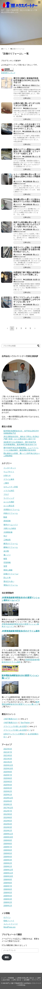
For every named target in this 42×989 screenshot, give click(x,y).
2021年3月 (7, 759)
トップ (3, 978)
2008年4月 (7, 896)
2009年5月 (7, 853)
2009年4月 (7, 857)
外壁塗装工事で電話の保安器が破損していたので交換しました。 (26, 274)
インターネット (9, 468)
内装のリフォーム (10, 513)
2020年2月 (7, 791)
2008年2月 (7, 902)
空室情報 (7, 562)
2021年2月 (7, 762)
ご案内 (6, 483)
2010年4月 (7, 824)
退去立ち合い (8, 581)
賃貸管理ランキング (8, 73)
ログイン (7, 917)
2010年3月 (7, 827)
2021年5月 (7, 755)
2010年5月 (7, 821)
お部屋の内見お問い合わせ (25, 978)
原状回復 (7, 521)
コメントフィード (10, 924)
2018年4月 (7, 801)
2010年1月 (7, 831)
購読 (7, 957)
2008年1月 (7, 906)
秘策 (5, 559)
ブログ (6, 494)
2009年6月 (7, 850)
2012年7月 (7, 811)
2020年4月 (7, 785)
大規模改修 (27, 131)
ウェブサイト (8, 472)
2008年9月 (7, 879)
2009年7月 (7, 847)
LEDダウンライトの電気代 (14, 734)
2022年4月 (7, 749)
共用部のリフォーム (11, 510)
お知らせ (27, 85)
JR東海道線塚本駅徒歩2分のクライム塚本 (21, 631)
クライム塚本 (8, 479)
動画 (5, 517)
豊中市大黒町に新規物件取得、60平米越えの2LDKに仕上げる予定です (26, 80)
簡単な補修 (7, 570)
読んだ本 (7, 578)
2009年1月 (7, 866)
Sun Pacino (25, 723)
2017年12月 (8, 808)
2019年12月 (8, 798)
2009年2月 (7, 863)
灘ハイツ (35, 131)
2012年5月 (7, 814)
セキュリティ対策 (10, 487)
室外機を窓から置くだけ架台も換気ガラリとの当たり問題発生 (26, 200)
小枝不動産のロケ (10, 719)
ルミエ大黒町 (8, 502)
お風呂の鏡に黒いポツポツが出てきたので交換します (26, 104)
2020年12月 (8, 765)
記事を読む (27, 98)
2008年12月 (8, 870)
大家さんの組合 (9, 528)
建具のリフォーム (10, 544)
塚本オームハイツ (10, 525)
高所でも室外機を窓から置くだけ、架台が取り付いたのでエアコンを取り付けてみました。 (26, 224)
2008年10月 (8, 876)
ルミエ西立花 (8, 506)
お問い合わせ (16, 980)
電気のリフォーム (10, 585)
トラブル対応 (8, 491)
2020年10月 (8, 768)
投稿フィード (8, 921)
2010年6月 (7, 817)
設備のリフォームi (23, 87)
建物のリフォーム (10, 547)
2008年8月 (7, 883)
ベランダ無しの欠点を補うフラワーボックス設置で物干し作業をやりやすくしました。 (26, 126)
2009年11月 (8, 834)
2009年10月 (8, 837)
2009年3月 (7, 860)
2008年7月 (7, 886)
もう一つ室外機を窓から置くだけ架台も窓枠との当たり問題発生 (26, 176)
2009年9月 (7, 840)
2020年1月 (7, 795)
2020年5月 (7, 782)
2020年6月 (7, 778)
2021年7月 (7, 752)
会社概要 (27, 980)
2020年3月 (7, 788)
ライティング (8, 498)
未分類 (35, 279)
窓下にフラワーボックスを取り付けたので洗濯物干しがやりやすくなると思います (26, 299)
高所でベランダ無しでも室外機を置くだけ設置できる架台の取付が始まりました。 (26, 249)
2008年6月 (7, 889)
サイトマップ (36, 980)
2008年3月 (7, 899)
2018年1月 (7, 804)
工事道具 (7, 540)
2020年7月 (7, 775)
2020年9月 (7, 772)
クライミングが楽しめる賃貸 (15, 726)
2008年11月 (8, 873)
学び (5, 536)
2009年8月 (7, 844)
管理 (5, 566)
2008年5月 (7, 893)
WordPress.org (9, 927)
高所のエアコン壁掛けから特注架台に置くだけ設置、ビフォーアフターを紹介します (26, 151)
